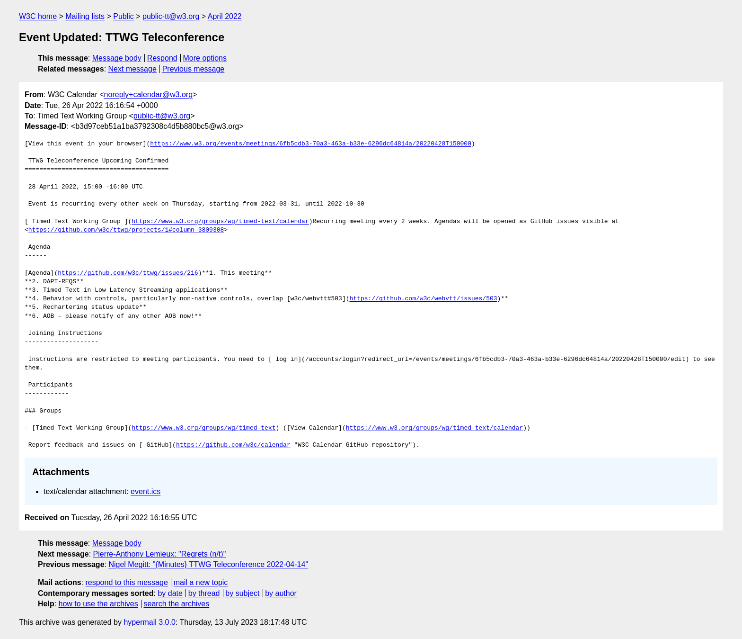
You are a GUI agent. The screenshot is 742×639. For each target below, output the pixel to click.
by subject (242, 593)
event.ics (145, 491)
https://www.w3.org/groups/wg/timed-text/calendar (220, 221)
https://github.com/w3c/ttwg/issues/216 (128, 273)
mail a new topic (201, 582)
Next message (132, 69)
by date (170, 593)
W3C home (38, 16)
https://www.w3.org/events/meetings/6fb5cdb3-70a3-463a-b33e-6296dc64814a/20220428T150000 (310, 144)
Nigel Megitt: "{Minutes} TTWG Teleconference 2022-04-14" (208, 564)
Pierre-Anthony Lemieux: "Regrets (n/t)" (159, 554)
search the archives (177, 604)
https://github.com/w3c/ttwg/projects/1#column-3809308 (126, 230)
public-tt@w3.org (170, 16)
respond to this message (126, 582)
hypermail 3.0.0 (149, 622)
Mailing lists (85, 16)
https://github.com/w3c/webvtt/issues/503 (423, 299)
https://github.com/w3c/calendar (233, 445)
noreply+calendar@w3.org (148, 94)
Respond (162, 58)
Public (123, 16)
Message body (116, 58)
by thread (204, 593)
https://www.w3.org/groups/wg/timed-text (203, 428)
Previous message (193, 69)
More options (205, 58)
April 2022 (225, 16)
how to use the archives (98, 604)
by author (281, 593)
